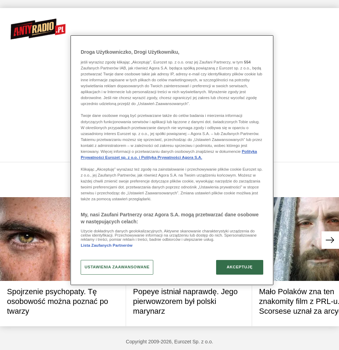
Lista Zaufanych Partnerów (106, 245)
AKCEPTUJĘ (239, 267)
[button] (330, 240)
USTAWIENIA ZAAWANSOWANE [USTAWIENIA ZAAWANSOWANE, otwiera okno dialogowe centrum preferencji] (116, 267)
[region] (172, 160)
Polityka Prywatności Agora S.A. (171, 157)
